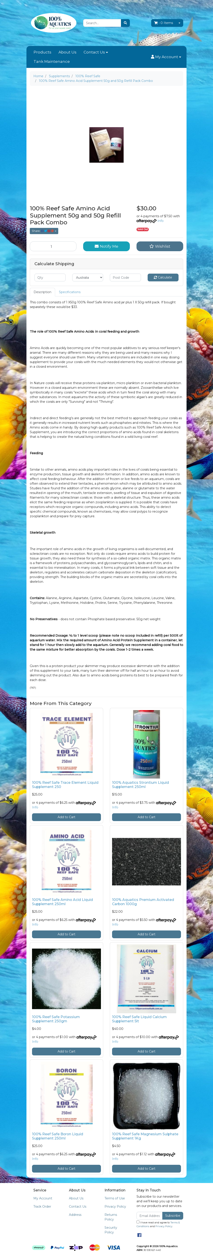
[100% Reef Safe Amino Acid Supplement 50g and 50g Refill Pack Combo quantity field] (53, 246)
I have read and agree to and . (158, 1224)
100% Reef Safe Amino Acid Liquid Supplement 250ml (62, 902)
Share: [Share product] (43, 231)
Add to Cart (66, 817)
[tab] (42, 292)
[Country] (87, 277)
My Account (42, 1198)
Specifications (69, 292)
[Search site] (125, 23)
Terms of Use (114, 1198)
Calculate (163, 277)
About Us (67, 52)
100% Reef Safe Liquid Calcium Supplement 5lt (139, 1019)
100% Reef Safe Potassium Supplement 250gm (56, 1019)
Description (42, 292)
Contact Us (94, 52)
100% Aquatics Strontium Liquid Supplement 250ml (140, 784)
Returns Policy (110, 1217)
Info (160, 221)
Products (42, 52)
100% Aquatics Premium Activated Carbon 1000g (143, 902)
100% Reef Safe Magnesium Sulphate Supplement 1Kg (145, 1136)
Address (75, 1215)
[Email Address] (150, 1216)
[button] (166, 57)
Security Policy (110, 1230)
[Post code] (125, 277)
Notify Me (106, 246)
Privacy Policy (115, 1207)
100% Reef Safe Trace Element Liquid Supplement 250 (65, 784)
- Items (163, 23)
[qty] (50, 277)
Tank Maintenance (52, 61)
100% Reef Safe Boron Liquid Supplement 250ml (57, 1136)
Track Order (42, 1207)
